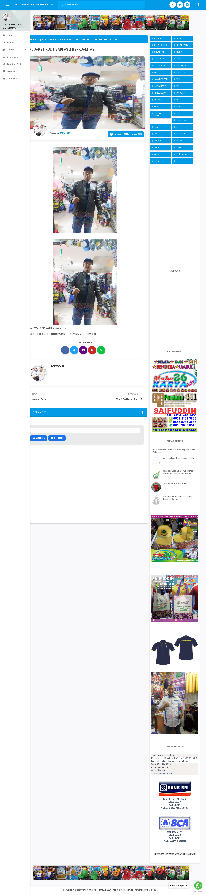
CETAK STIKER (160, 45)
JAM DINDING (160, 66)
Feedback (57, 438)
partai (156, 147)
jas (177, 127)
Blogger (151, 890)
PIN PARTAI (159, 100)
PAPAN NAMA (160, 86)
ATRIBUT (158, 38)
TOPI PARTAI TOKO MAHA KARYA (96, 890)
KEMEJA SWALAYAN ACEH (175, 484)
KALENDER (181, 66)
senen (179, 147)
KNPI (156, 72)
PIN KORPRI (181, 93)
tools (156, 161)
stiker (156, 154)
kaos (156, 134)
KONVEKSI (180, 72)
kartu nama (181, 134)
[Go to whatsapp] (198, 885)
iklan (156, 127)
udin (178, 161)
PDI (177, 86)
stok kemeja (181, 154)
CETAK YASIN (182, 45)
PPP (178, 106)
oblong (179, 141)
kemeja (157, 141)
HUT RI (179, 52)
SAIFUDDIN (57, 365)
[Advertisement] (174, 214)
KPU (178, 79)
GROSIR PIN (159, 52)
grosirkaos (181, 120)
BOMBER (180, 38)
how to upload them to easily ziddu (178, 458)
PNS (156, 106)
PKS (178, 100)
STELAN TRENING (156, 114)
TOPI (178, 113)
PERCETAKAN (160, 93)
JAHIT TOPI (159, 59)
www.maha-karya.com (162, 773)
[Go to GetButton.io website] (198, 892)
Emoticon (38, 438)
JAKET (179, 59)
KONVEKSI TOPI (161, 79)
